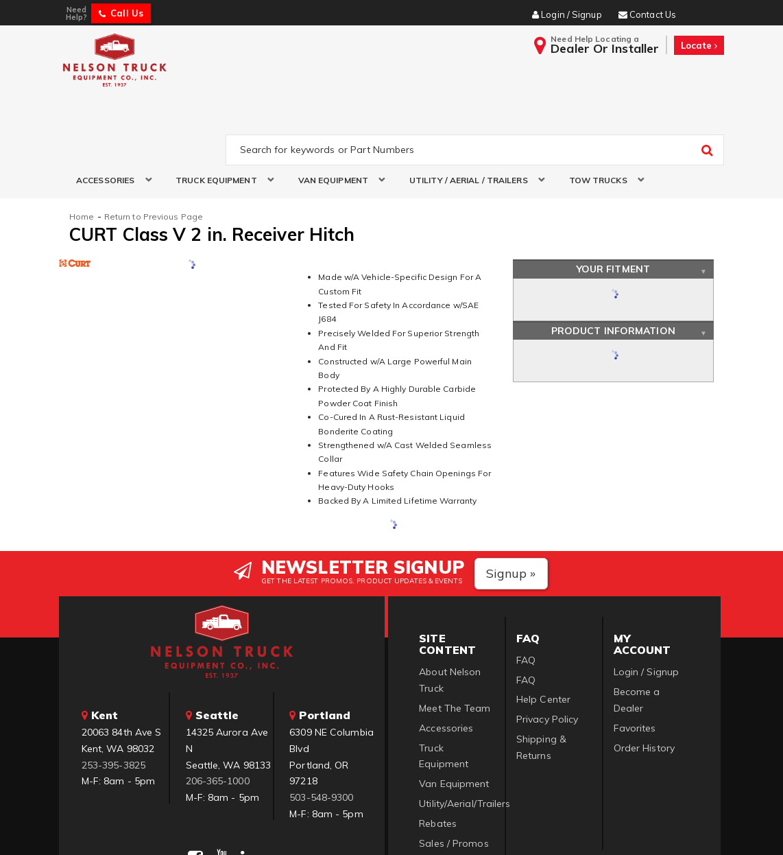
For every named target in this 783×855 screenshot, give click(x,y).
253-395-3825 (113, 700)
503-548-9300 (321, 733)
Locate (699, 45)
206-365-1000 (218, 716)
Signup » (511, 508)
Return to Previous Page (153, 152)
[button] (108, 115)
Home (81, 152)
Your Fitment (613, 204)
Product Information (613, 265)
